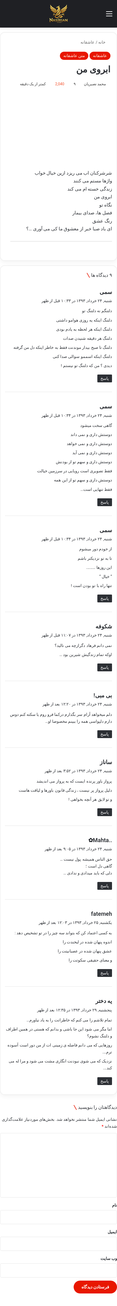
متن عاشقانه (74, 55)
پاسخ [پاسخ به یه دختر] (104, 1081)
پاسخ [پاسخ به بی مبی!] (104, 734)
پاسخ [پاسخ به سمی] (104, 378)
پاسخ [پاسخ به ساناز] (104, 812)
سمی (106, 292)
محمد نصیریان (95, 84)
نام (114, 1205)
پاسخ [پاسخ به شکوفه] (104, 667)
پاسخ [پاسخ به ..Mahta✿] (104, 886)
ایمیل (112, 1232)
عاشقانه (87, 42)
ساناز (106, 762)
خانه (104, 42)
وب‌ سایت (108, 1258)
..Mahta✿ (100, 840)
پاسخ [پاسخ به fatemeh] (104, 973)
